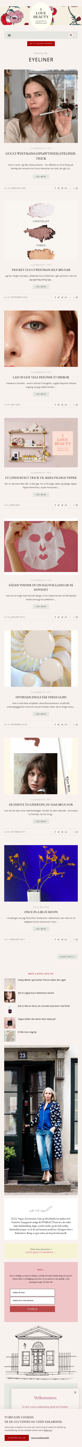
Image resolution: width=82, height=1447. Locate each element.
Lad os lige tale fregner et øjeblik (41, 377)
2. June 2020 (13, 505)
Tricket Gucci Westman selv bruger (41, 270)
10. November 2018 (17, 724)
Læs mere (41, 176)
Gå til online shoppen (41, 43)
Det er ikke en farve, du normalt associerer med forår (44, 1006)
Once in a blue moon (41, 912)
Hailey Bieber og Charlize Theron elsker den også (42, 979)
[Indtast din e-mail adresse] (32, 1300)
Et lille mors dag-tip (27, 1032)
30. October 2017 (16, 832)
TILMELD (32, 1309)
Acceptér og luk (17, 1438)
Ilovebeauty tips (41, 148)
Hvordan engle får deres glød (41, 697)
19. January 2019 (16, 617)
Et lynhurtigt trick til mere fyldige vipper (41, 478)
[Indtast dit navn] (32, 1292)
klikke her (48, 1430)
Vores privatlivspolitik (40, 1438)
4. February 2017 (16, 939)
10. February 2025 (16, 188)
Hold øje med (41, 907)
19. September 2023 (17, 297)
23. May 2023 (13, 404)
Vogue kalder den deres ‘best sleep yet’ (37, 1019)
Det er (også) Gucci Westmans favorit (36, 992)
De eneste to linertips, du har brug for (41, 804)
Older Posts (67, 957)
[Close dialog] (77, 1392)
